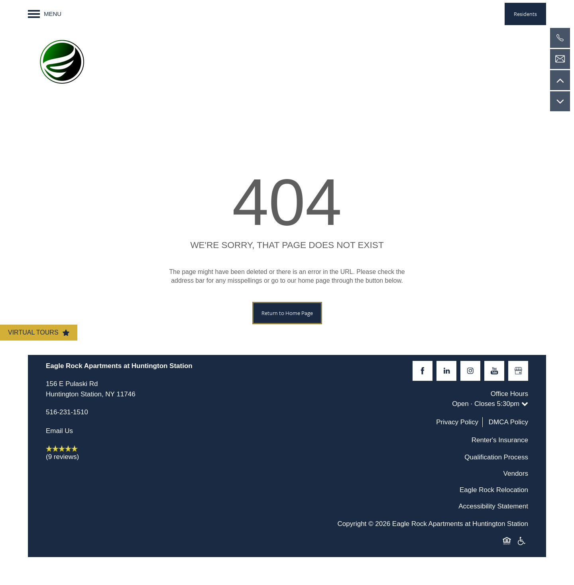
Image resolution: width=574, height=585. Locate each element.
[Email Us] (560, 59)
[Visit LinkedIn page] (446, 371)
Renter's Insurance (500, 440)
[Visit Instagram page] (470, 371)
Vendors (515, 473)
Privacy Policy (457, 422)
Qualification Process (496, 457)
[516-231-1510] (560, 38)
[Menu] (44, 14)
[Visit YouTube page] (494, 371)
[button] (525, 14)
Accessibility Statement (493, 506)
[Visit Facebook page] (422, 371)
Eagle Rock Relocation (494, 490)
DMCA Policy (508, 422)
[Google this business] (518, 371)
